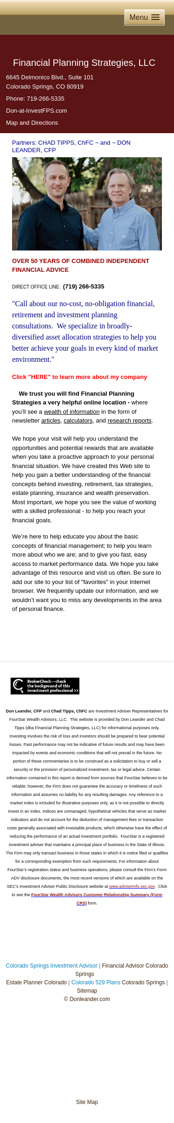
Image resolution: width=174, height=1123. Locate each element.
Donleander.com (89, 999)
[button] (144, 17)
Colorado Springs (143, 982)
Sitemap (87, 991)
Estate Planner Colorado (36, 982)
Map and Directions (32, 122)
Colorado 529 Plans (95, 982)
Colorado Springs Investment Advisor (51, 966)
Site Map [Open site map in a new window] (87, 1102)
